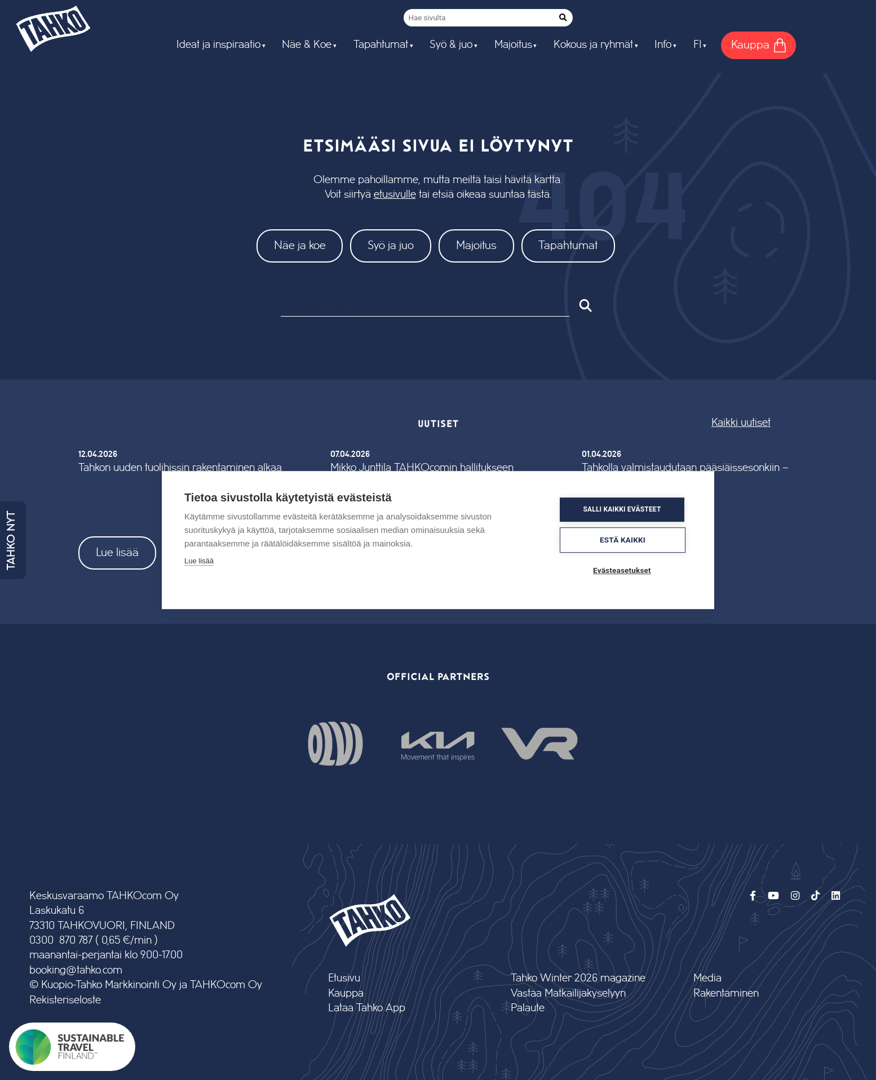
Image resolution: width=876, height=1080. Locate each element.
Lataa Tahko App (366, 1008)
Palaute (528, 1008)
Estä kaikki (624, 539)
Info (662, 45)
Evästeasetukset (624, 570)
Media (707, 978)
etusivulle (395, 194)
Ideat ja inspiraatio (218, 45)
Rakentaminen (726, 993)
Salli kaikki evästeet (623, 510)
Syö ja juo (391, 245)
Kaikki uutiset (741, 423)
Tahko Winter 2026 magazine (578, 978)
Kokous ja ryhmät (593, 45)
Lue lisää (117, 552)
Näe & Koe (306, 45)
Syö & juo (451, 45)
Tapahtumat (380, 45)
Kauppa (346, 993)
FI (697, 45)
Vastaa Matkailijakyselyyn (568, 993)
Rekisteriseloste (65, 1000)
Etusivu (344, 978)
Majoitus (513, 45)
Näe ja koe (300, 245)
